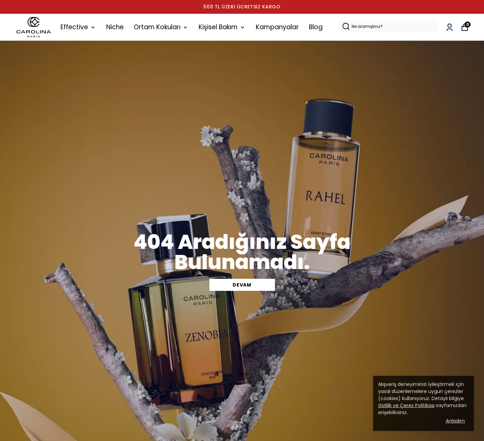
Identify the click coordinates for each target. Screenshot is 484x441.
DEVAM (242, 284)
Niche (115, 27)
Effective (78, 27)
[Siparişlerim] (449, 27)
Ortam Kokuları (161, 27)
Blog (316, 27)
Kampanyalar (277, 27)
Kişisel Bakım (222, 27)
